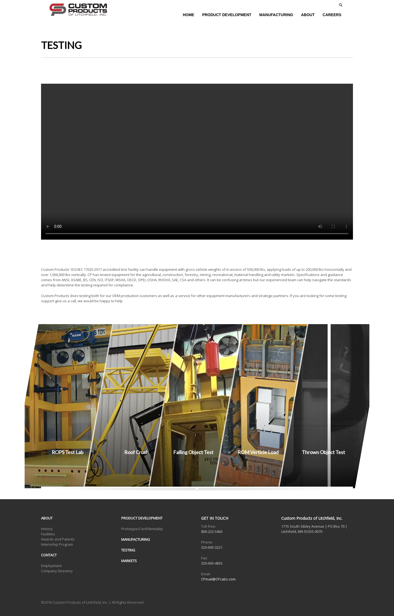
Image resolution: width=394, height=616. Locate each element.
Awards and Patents (58, 539)
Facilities (48, 533)
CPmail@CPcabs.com (218, 579)
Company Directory (57, 570)
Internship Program (57, 544)
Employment (51, 565)
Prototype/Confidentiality (142, 528)
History (47, 528)
